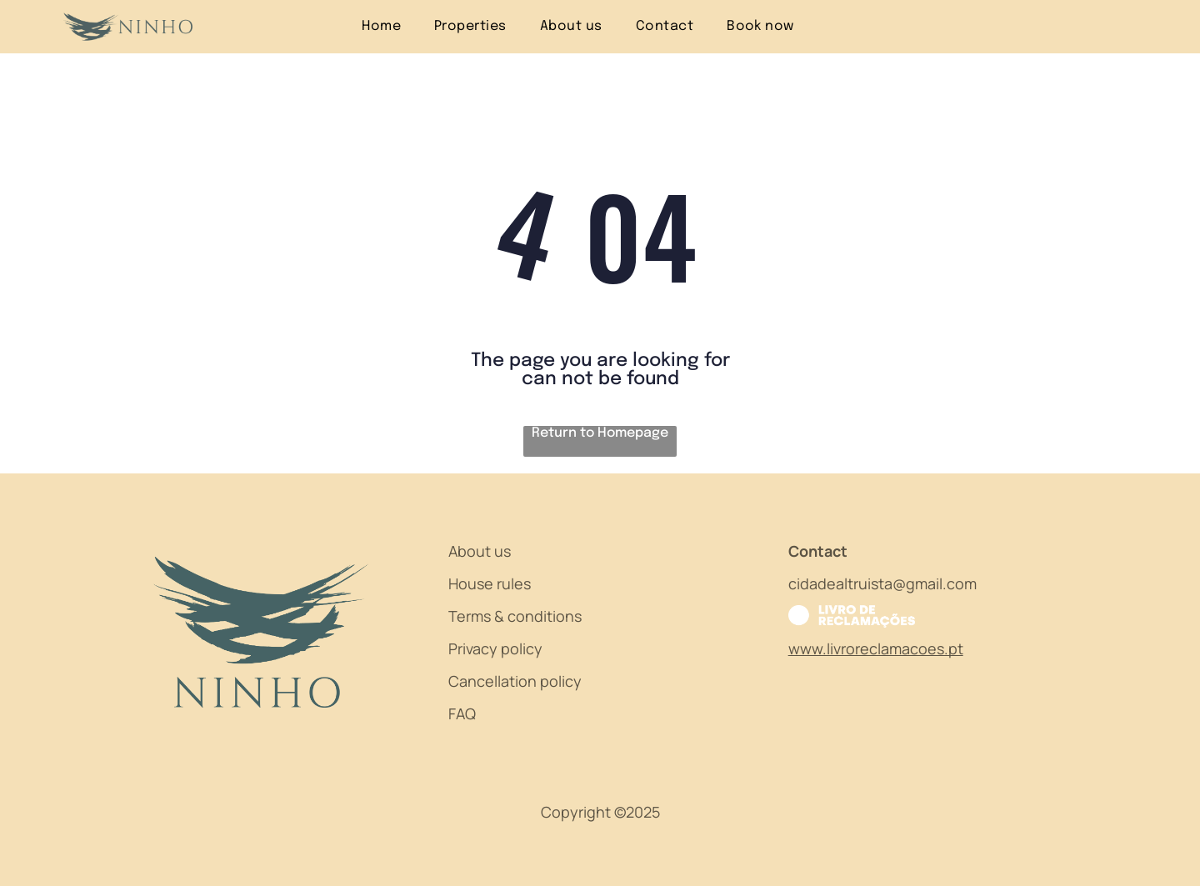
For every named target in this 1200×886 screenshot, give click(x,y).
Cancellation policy (515, 681)
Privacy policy (495, 648)
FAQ (462, 713)
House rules (489, 583)
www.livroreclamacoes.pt (875, 648)
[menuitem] (381, 26)
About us (479, 551)
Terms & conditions (515, 616)
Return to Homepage (600, 433)
